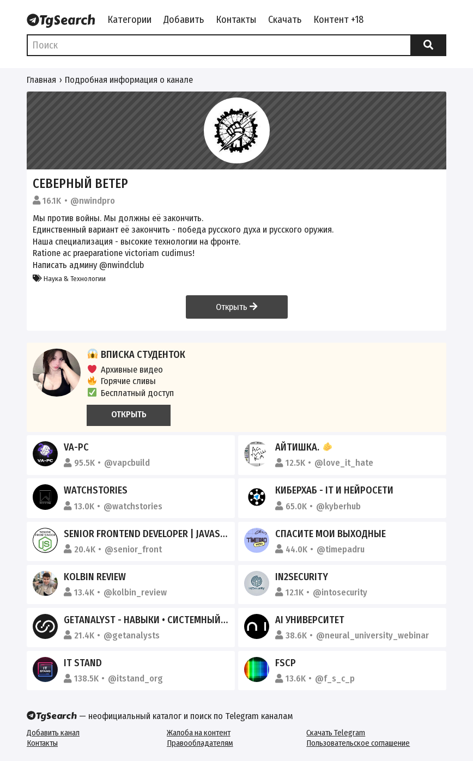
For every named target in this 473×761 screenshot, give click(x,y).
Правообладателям (200, 743)
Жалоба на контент (199, 733)
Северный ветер (80, 183)
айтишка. (303, 447)
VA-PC (76, 447)
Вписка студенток (136, 355)
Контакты (236, 20)
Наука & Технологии (69, 279)
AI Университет (309, 620)
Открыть (236, 307)
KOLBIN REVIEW (95, 577)
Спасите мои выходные (330, 534)
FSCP (285, 663)
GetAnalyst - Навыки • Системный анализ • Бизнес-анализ (199, 620)
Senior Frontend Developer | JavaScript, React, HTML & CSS (196, 534)
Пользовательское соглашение (358, 743)
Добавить (183, 20)
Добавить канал (53, 733)
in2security (301, 577)
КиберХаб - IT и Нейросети (334, 490)
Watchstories (96, 490)
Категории (129, 20)
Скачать (284, 20)
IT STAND (83, 663)
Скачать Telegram (335, 733)
